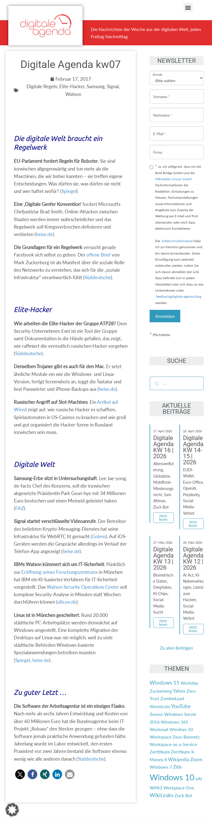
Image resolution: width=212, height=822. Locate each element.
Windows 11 (164, 683)
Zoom (196, 759)
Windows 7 (161, 766)
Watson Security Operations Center (83, 587)
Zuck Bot (183, 795)
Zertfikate (180, 751)
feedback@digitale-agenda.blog (178, 296)
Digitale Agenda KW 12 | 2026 (193, 558)
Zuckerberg (161, 690)
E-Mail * (159, 129)
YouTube (181, 706)
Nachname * (162, 111)
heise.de (44, 234)
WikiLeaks (161, 795)
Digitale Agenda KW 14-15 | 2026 (193, 450)
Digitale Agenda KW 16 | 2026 (163, 447)
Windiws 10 (181, 729)
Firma (157, 148)
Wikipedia (178, 759)
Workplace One (178, 787)
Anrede (157, 70)
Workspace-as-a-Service (173, 744)
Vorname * (161, 92)
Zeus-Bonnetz (186, 736)
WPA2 (156, 787)
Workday (189, 682)
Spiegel (69, 191)
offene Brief (98, 255)
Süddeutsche (97, 277)
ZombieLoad (172, 698)
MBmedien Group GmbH (173, 179)
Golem (99, 536)
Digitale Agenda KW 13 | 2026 (163, 558)
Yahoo (179, 691)
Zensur (156, 714)
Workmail (159, 729)
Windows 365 (174, 721)
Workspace (160, 736)
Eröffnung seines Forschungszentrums (59, 572)
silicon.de (66, 602)
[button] (188, 7)
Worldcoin (160, 706)
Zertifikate (160, 751)
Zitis (177, 767)
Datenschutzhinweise (177, 241)
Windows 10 (172, 777)
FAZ (19, 508)
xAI (198, 778)
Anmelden (165, 316)
